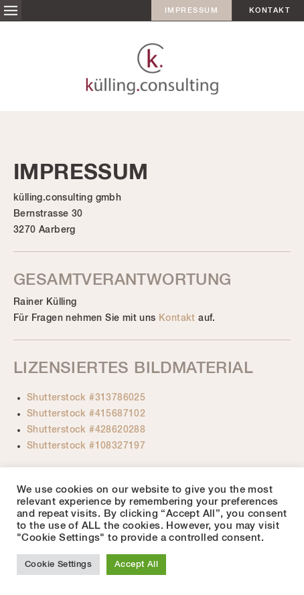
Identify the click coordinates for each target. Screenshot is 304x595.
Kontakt (270, 10)
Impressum (192, 10)
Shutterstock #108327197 (86, 446)
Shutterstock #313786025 (86, 397)
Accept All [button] (136, 564)
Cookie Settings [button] (58, 564)
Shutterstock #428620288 (86, 430)
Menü (10, 10)
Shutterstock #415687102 (86, 414)
